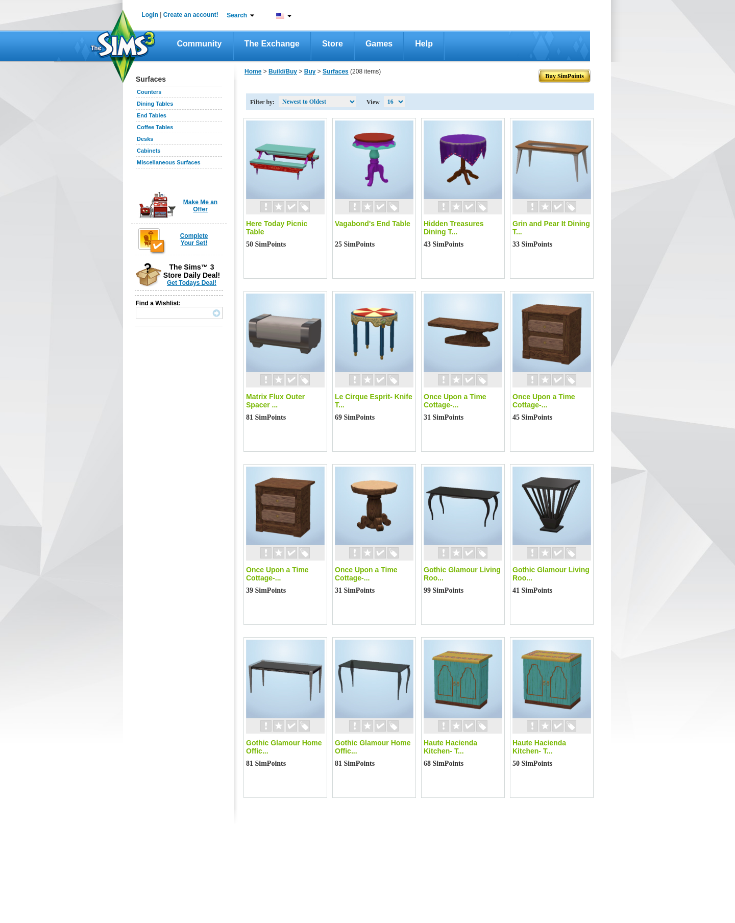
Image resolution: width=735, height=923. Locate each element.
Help (424, 43)
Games (379, 43)
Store (332, 43)
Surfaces (336, 71)
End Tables (151, 115)
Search (237, 15)
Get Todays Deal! (191, 282)
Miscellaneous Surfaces (169, 162)
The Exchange (272, 43)
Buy (310, 71)
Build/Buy (282, 71)
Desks (145, 139)
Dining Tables (155, 104)
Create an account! (190, 14)
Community (199, 43)
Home (252, 71)
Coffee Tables (155, 127)
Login (149, 14)
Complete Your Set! (194, 239)
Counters (149, 92)
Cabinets (148, 151)
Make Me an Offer (200, 206)
